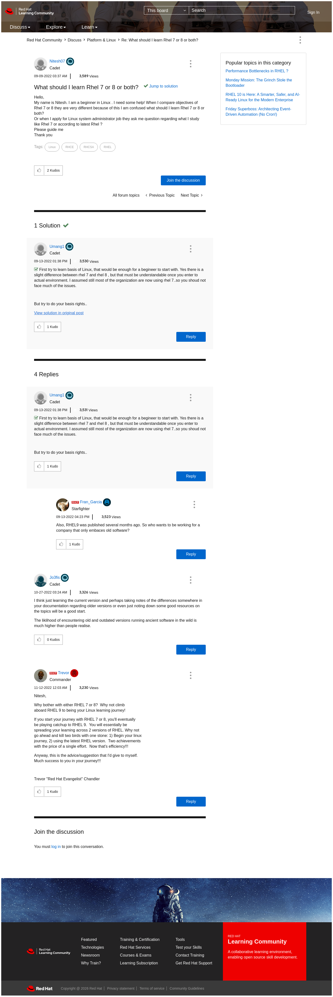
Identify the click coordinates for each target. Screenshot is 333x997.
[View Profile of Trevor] (63, 673)
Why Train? (91, 963)
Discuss (74, 40)
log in (56, 847)
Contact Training (190, 955)
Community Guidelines (187, 988)
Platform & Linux (101, 40)
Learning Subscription (139, 963)
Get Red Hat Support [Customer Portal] (194, 963)
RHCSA (89, 147)
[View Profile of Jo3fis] (55, 577)
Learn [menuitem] (88, 27)
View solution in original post (59, 313)
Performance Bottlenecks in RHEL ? (257, 71)
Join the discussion (183, 180)
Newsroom (90, 955)
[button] (190, 64)
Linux (52, 147)
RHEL (108, 147)
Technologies (92, 947)
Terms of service (152, 988)
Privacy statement (120, 988)
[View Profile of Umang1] (57, 246)
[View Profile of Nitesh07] (57, 61)
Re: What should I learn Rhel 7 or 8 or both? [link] (159, 40)
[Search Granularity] (166, 10)
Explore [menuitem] (54, 27)
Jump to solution (163, 86)
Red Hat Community (44, 40)
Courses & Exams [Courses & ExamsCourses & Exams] (135, 955)
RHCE (69, 147)
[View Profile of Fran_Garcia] (91, 502)
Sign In (313, 12)
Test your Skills (189, 947)
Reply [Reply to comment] (191, 337)
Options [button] (300, 40)
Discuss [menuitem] (18, 27)
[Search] (242, 10)
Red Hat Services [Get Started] (135, 947)
